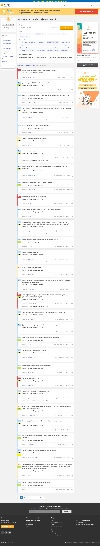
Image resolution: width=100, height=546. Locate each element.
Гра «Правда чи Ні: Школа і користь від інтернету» (39, 83)
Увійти (8, 29)
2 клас (28, 34)
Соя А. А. (30, 246)
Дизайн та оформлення (26, 47)
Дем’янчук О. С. (32, 289)
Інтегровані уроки (38, 47)
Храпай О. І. (31, 344)
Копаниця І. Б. (31, 158)
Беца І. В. (30, 203)
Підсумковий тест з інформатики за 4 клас (36, 365)
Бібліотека (22, 5)
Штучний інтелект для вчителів (59, 534)
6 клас (49, 34)
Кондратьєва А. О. (32, 457)
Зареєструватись (8, 24)
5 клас (44, 34)
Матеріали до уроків (52, 42)
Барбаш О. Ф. (31, 430)
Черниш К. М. (31, 319)
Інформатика (5, 51)
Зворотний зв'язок (7, 526)
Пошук (21, 25)
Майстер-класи (49, 47)
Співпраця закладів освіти (8, 522)
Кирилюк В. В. (31, 331)
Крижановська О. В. (33, 415)
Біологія (4, 53)
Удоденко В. (31, 117)
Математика (5, 45)
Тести (27, 5)
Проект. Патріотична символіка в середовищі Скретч (40, 239)
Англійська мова (6, 40)
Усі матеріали (23, 42)
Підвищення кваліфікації (45, 5)
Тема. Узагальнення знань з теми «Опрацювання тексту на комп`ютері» (46, 95)
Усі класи (22, 34)
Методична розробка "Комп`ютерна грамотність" (38, 182)
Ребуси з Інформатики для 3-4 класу (34, 138)
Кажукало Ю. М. (32, 132)
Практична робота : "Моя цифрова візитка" (36, 125)
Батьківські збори (40, 50)
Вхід (91, 5)
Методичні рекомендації (26, 45)
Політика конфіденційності (92, 542)
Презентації (32, 42)
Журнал (15, 5)
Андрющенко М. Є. (32, 231)
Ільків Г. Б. (30, 89)
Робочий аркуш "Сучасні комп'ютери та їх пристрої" (39, 450)
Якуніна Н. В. (31, 385)
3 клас (33, 34)
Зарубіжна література (7, 56)
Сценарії (36, 45)
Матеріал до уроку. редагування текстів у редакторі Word (41, 337)
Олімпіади (54, 532)
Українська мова (6, 43)
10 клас (22, 36)
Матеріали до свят (81, 522)
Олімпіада (63, 5)
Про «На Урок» (5, 520)
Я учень (86, 5)
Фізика (3, 64)
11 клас (28, 36)
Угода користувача (69, 542)
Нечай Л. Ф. (31, 372)
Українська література (7, 48)
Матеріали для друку (52, 50)
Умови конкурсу (86, 11)
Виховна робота (65, 45)
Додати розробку (87, 65)
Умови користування (80, 542)
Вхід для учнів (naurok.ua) (83, 520)
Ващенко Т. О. (31, 357)
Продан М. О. (31, 274)
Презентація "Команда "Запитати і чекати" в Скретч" (39, 70)
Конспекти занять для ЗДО (62, 47)
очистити (54, 27)
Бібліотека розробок (56, 522)
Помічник (33, 5)
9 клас (65, 34)
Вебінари (28, 522)
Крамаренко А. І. (32, 77)
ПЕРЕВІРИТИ (67, 511)
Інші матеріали (64, 50)
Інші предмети (8, 67)
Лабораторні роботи (56, 526)
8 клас (59, 34)
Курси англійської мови (57, 536)
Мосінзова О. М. (32, 303)
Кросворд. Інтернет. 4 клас (31, 378)
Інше (69, 5)
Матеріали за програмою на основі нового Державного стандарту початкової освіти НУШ (45, 58)
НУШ (3, 38)
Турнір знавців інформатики (31, 267)
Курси (27, 526)
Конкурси (56, 5)
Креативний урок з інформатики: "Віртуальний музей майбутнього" (44, 312)
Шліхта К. (30, 145)
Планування (44, 45)
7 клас (54, 34)
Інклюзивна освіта (25, 54)
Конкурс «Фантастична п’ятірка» (85, 524)
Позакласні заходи (54, 45)
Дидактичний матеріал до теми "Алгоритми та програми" (41, 325)
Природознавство (6, 59)
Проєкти (53, 528)
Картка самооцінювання (30, 252)
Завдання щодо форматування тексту (34, 151)
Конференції (29, 524)
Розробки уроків (41, 42)
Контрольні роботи (65, 42)
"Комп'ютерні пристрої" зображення (34, 197)
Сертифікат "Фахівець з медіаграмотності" (36, 391)
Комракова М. (31, 102)
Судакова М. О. (31, 398)
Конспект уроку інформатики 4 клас (34, 350)
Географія (4, 61)
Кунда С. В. (30, 259)
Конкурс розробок (39, 10)
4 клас (38, 34)
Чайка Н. (30, 475)
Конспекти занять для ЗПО (27, 50)
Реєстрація (96, 5)
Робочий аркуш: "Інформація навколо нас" (36, 482)
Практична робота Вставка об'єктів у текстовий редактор (41, 209)
